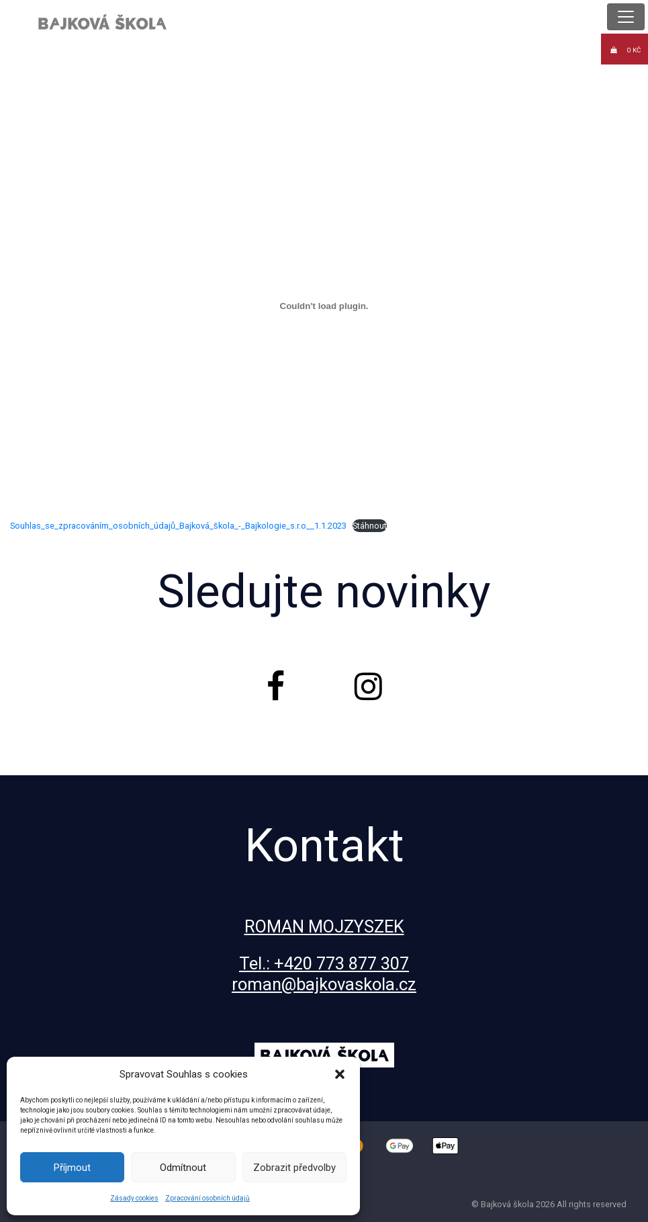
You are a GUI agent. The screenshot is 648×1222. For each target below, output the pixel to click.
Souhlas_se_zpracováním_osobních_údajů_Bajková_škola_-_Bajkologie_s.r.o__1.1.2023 (178, 526)
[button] (339, 1074)
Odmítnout (183, 1168)
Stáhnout (370, 526)
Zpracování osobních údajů (207, 1198)
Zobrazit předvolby (294, 1168)
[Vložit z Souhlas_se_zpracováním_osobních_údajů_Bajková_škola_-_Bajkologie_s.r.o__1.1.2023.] (324, 305)
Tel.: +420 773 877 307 (324, 963)
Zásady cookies (134, 1198)
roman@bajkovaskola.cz (324, 984)
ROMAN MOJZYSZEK (324, 926)
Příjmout (72, 1168)
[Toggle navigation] (626, 16)
